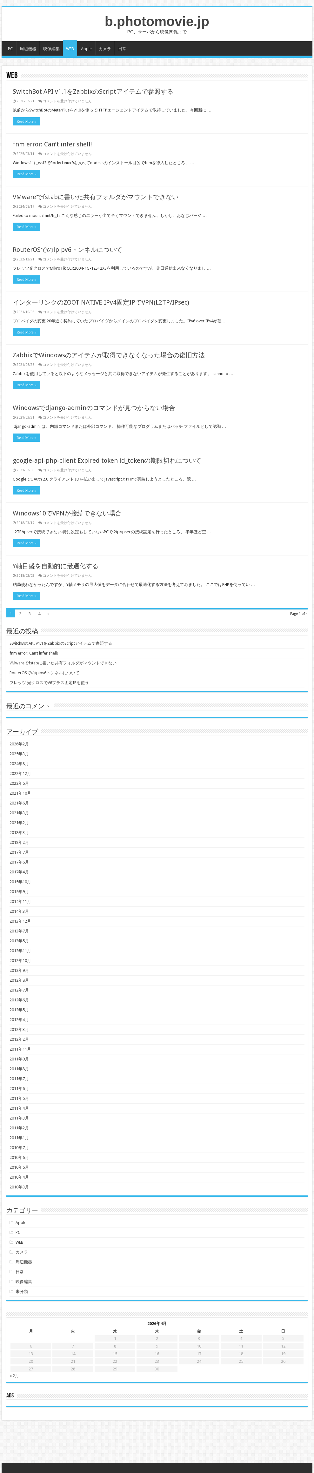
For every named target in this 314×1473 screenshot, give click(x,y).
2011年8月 (19, 1068)
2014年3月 (19, 911)
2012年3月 (19, 1029)
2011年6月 (19, 1088)
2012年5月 (19, 1009)
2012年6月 (19, 1000)
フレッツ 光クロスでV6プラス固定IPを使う (49, 682)
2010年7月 (19, 1147)
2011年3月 (19, 1118)
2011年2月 (19, 1128)
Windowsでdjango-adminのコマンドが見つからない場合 (94, 408)
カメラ (105, 48)
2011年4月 (19, 1108)
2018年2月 (19, 842)
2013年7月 (19, 931)
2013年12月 (20, 921)
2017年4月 (19, 872)
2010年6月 (19, 1157)
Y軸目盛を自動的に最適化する (55, 566)
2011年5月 (19, 1098)
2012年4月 (19, 1019)
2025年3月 (19, 753)
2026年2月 (19, 744)
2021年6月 (19, 803)
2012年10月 (20, 960)
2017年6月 (19, 862)
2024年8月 (19, 763)
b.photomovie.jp (157, 21)
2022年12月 (20, 773)
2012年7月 (19, 990)
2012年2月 (19, 1039)
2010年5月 (19, 1167)
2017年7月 (19, 852)
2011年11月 (20, 1049)
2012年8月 (19, 980)
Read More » (27, 121)
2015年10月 (20, 881)
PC (10, 48)
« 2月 (14, 1375)
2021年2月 (19, 822)
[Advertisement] (156, 1442)
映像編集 (51, 48)
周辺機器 (28, 48)
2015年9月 (19, 891)
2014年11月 (20, 901)
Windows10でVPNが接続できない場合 (67, 513)
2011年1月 (19, 1137)
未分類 (22, 1291)
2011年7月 (19, 1078)
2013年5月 (19, 940)
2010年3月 (19, 1187)
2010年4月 (19, 1177)
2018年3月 (19, 832)
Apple (86, 48)
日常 (122, 48)
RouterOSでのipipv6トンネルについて (67, 249)
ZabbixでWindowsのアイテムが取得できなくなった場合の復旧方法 (109, 355)
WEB (70, 48)
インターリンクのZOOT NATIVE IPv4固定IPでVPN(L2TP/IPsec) (101, 302)
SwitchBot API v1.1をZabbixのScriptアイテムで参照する (93, 91)
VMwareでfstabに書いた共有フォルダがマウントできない (95, 197)
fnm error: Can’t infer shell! (52, 144)
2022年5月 (19, 783)
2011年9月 (19, 1059)
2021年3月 (19, 812)
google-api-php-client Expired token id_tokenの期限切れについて (107, 460)
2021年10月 (20, 793)
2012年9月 (19, 970)
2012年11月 (20, 950)
